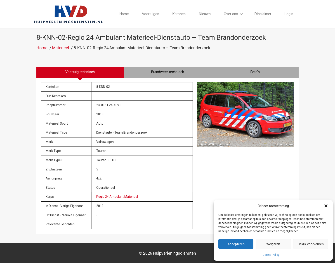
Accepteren (236, 244)
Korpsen (179, 14)
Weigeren (273, 244)
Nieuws (205, 14)
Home (124, 14)
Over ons (231, 14)
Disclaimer (263, 14)
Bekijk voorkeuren (311, 244)
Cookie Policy (271, 254)
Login (289, 14)
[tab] (80, 72)
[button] (326, 206)
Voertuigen (150, 14)
